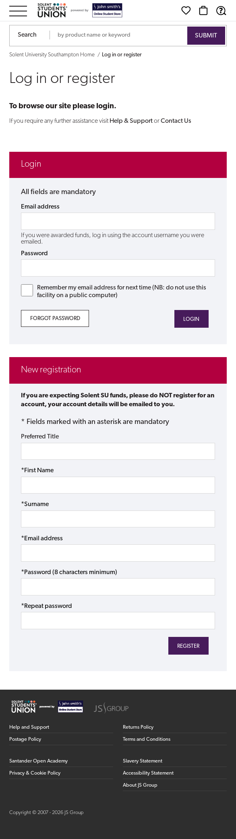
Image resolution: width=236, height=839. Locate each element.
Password (34, 253)
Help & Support (131, 121)
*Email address (42, 538)
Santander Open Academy (38, 761)
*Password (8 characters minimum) (69, 572)
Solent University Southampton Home (52, 55)
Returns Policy (138, 727)
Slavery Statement (142, 761)
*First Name (37, 470)
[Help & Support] (221, 10)
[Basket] (203, 10)
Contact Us (176, 121)
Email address (40, 207)
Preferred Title (40, 437)
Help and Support (29, 727)
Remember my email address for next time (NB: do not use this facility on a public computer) (113, 291)
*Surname (35, 504)
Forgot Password (55, 318)
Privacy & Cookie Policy (34, 773)
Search (27, 35)
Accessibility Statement (148, 773)
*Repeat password (46, 606)
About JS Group (140, 785)
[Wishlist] (186, 10)
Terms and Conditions (146, 739)
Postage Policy (25, 739)
